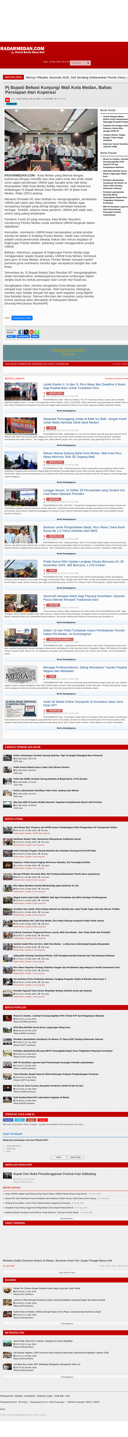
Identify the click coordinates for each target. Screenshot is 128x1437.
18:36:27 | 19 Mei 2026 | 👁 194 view (31, 935)
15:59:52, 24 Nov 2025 (68, 608)
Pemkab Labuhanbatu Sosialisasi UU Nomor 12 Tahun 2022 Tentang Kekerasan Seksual (58, 1039)
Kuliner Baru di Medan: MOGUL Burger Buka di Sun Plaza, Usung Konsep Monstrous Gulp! (57, 1312)
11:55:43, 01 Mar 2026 (68, 430)
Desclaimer (29, 1396)
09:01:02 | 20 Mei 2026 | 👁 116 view (31, 877)
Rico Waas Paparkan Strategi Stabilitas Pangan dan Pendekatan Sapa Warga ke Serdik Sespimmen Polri (66, 967)
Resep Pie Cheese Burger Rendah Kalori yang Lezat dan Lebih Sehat (46, 1288)
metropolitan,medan (22, 318)
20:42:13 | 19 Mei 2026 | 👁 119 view (31, 900)
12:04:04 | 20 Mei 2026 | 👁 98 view (30, 854)
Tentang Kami (6, 1396)
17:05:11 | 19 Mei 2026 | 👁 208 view (31, 970)
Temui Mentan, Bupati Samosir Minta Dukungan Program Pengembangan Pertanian (55, 1074)
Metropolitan (11, 103)
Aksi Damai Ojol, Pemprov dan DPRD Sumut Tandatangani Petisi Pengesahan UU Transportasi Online (65, 827)
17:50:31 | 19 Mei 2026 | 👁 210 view (31, 959)
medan (35, 336)
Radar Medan (50, 396)
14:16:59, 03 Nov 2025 (68, 713)
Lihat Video (8, 1266)
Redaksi (19, 1396)
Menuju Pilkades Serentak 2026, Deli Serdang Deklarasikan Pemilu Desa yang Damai (56, 874)
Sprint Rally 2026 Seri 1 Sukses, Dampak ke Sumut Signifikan (43, 1341)
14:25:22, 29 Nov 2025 (68, 573)
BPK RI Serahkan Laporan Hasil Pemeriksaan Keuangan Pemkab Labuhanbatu (53, 1062)
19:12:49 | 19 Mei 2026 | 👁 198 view (31, 924)
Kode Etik (59, 1396)
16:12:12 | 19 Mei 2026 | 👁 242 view (31, 994)
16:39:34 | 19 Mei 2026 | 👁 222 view (31, 982)
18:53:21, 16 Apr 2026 (68, 396)
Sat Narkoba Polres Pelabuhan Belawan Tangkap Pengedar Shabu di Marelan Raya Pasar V (59, 979)
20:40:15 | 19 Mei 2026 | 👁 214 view (31, 912)
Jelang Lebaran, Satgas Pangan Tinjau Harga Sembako (114, 137)
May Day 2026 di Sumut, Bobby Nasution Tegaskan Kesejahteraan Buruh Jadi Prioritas (57, 802)
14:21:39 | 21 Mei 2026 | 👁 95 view (30, 830)
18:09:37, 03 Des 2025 (68, 539)
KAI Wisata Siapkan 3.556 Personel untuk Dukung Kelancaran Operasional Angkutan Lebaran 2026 (61, 1352)
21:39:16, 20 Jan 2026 (68, 502)
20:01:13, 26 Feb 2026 (68, 465)
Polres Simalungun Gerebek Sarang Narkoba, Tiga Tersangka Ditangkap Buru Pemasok (58, 755)
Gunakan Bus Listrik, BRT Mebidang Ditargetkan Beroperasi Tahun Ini (46, 1364)
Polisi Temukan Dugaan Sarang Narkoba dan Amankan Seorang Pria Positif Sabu (54, 850)
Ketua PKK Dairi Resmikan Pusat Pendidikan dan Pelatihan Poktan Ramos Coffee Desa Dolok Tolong (50, 1198)
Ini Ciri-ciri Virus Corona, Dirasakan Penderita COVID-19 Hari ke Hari (48, 1086)
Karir (67, 1396)
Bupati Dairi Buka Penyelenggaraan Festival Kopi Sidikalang (54, 1173)
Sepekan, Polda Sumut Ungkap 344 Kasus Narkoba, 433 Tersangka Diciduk (51, 862)
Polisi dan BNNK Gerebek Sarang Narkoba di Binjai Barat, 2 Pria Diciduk (50, 779)
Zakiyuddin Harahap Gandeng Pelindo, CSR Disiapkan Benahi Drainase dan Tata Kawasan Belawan (64, 955)
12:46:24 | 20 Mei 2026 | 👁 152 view (31, 842)
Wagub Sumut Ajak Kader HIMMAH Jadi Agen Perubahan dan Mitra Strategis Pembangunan (60, 897)
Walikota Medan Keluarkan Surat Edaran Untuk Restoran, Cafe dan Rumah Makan (42, 1212)
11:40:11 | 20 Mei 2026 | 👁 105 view (31, 865)
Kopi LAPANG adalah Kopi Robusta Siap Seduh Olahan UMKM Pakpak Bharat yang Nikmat (46, 1194)
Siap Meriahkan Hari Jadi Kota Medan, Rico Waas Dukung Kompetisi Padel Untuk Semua (58, 920)
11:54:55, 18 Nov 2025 (68, 679)
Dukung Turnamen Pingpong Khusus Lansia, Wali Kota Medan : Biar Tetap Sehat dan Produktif (61, 932)
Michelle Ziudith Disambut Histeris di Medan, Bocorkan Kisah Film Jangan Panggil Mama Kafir (57, 1260)
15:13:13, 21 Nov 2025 (68, 642)
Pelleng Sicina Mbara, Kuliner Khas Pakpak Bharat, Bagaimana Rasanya (37, 1203)
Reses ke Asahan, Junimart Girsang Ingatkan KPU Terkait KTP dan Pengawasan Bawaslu (58, 1016)
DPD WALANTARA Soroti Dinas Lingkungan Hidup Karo (115, 173)
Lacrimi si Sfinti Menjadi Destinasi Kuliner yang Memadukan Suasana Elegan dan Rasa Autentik (59, 1300)
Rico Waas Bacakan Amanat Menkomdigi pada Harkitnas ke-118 (46, 885)
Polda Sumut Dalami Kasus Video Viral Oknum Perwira (41, 767)
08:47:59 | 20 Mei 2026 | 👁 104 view (31, 889)
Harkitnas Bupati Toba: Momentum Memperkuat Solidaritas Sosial (47, 839)
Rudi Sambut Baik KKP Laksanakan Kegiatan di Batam (41, 1097)
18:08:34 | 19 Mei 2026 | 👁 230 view (31, 947)
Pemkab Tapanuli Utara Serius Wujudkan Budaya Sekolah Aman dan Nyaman (52, 990)
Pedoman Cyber (45, 1396)
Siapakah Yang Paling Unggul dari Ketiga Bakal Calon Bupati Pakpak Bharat (39, 1208)
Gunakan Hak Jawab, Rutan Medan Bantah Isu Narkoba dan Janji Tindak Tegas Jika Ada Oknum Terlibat (66, 909)
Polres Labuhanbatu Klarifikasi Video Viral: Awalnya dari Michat (46, 790)
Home (2, 1409)
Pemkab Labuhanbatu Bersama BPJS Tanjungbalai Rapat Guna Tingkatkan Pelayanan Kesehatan (115, 197)
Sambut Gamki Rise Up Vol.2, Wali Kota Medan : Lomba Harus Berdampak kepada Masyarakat (61, 944)
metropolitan (23, 336)
